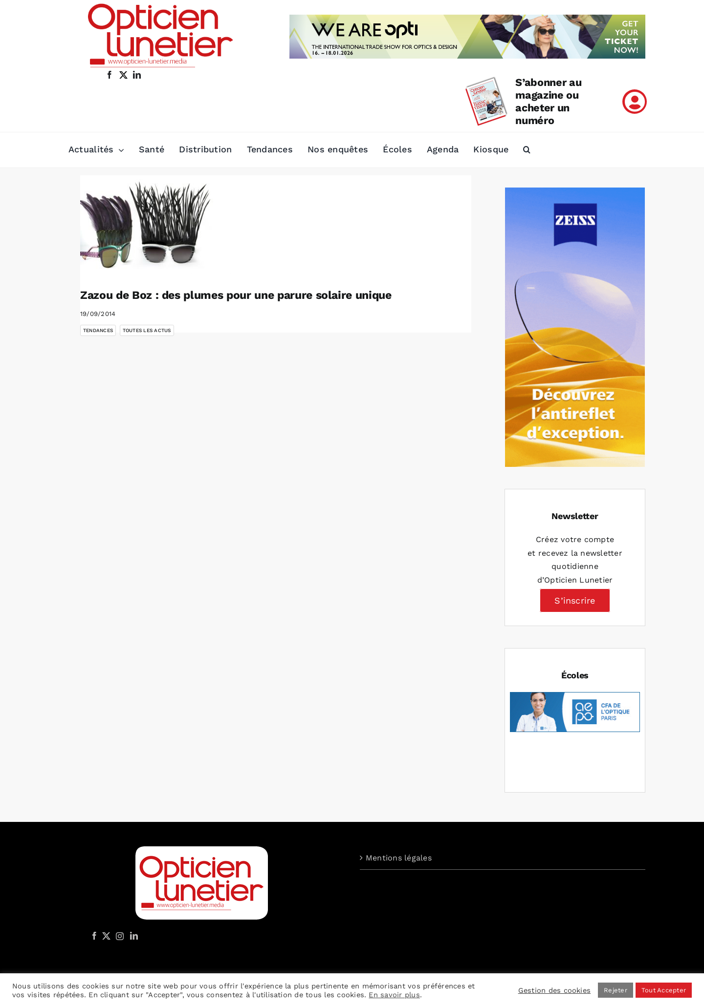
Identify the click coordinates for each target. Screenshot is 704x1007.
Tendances (98, 330)
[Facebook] (94, 936)
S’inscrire (574, 600)
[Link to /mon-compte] (634, 101)
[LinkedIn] (134, 936)
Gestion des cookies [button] (554, 990)
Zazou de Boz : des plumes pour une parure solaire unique (236, 295)
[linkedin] (137, 75)
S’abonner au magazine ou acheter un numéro (548, 101)
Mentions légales (399, 857)
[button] (526, 150)
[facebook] (109, 75)
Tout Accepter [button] (663, 990)
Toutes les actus (147, 330)
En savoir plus (394, 994)
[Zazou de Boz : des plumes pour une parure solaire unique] (158, 224)
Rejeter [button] (615, 990)
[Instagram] (118, 936)
